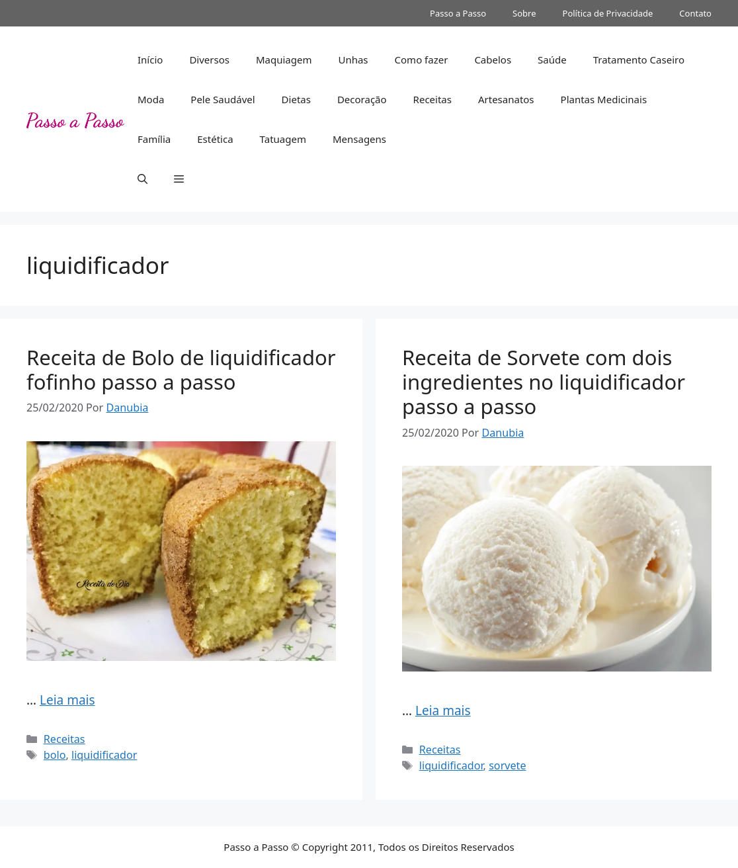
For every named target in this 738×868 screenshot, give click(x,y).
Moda (151, 99)
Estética (215, 139)
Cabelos (492, 59)
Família (154, 139)
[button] (142, 178)
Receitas (432, 99)
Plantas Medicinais (604, 99)
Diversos (209, 59)
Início (150, 59)
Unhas (353, 59)
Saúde (552, 59)
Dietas (296, 99)
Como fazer (421, 59)
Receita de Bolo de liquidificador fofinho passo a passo (181, 369)
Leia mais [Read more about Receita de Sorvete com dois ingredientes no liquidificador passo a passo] (443, 710)
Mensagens (359, 139)
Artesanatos (506, 99)
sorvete (507, 765)
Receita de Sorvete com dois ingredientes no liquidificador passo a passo (543, 381)
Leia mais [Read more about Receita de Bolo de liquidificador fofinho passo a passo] (67, 700)
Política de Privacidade (608, 13)
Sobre (524, 13)
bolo (55, 755)
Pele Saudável (222, 99)
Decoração (362, 99)
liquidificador (104, 755)
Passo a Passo (458, 13)
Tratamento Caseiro (638, 59)
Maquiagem (284, 59)
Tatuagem (283, 139)
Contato (695, 13)
